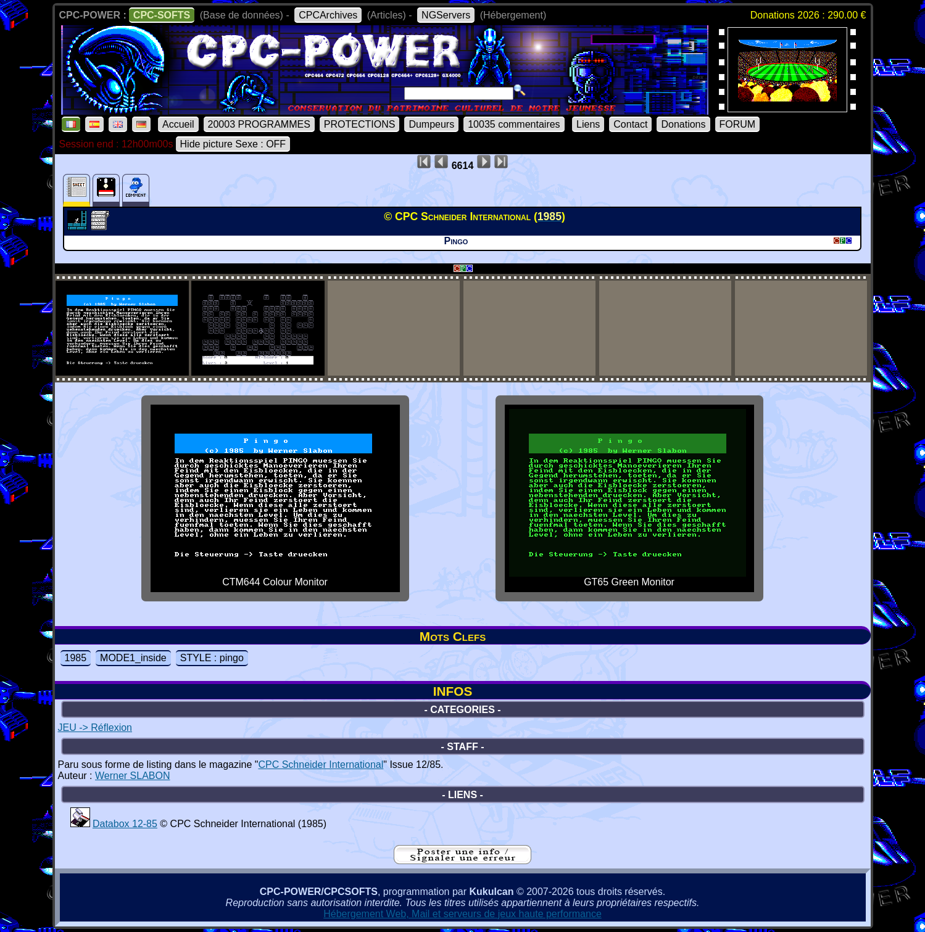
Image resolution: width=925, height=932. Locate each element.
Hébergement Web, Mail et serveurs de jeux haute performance (462, 914)
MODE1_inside (133, 658)
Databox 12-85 (125, 824)
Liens (588, 124)
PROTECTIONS (360, 124)
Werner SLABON (132, 775)
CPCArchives (328, 15)
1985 (76, 658)
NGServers (445, 15)
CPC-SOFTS (161, 15)
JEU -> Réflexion (95, 727)
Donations (683, 124)
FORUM (738, 124)
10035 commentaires (514, 124)
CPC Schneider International (320, 764)
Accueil (178, 124)
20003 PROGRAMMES (259, 124)
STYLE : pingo (212, 658)
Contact (630, 124)
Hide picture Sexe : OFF (233, 144)
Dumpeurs (431, 124)
